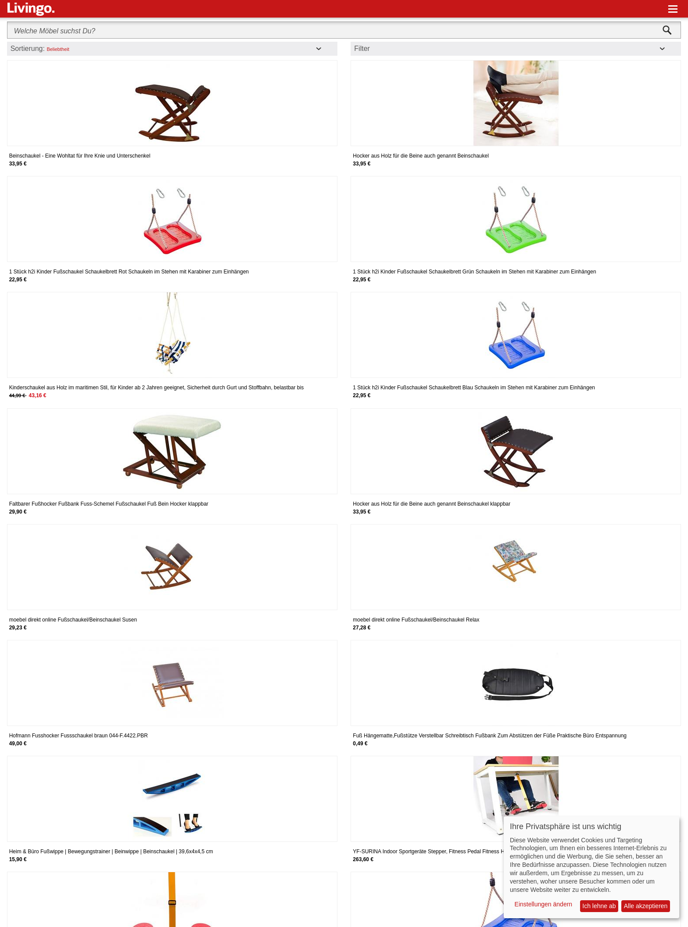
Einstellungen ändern (544, 904)
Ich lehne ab (599, 905)
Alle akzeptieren (646, 905)
